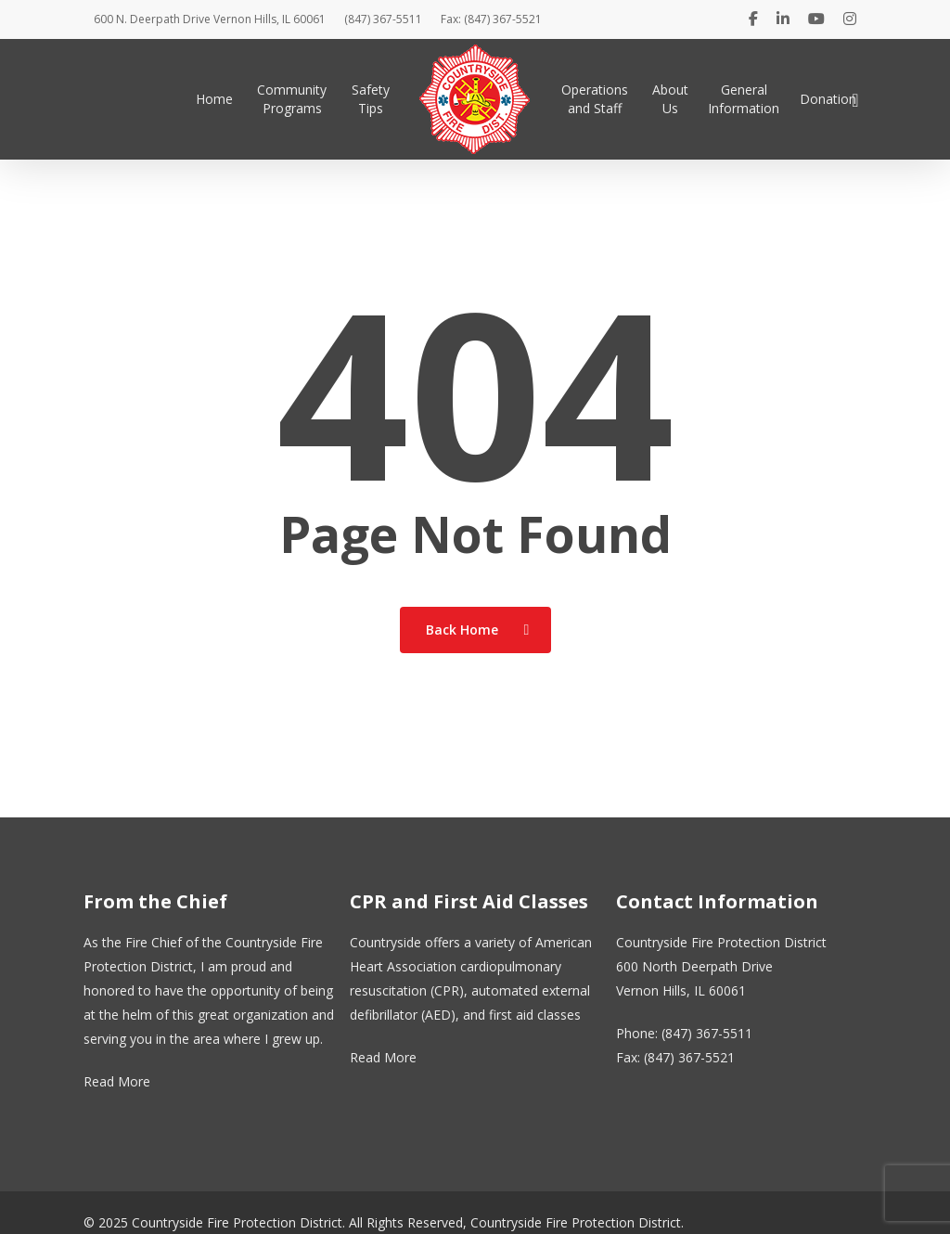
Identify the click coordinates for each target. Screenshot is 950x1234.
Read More (116, 1081)
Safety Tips (371, 99)
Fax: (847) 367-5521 (491, 19)
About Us (670, 99)
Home (214, 99)
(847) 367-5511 (383, 19)
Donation (828, 99)
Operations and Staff (594, 99)
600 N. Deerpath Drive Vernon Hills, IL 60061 (210, 19)
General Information (743, 99)
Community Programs (292, 99)
